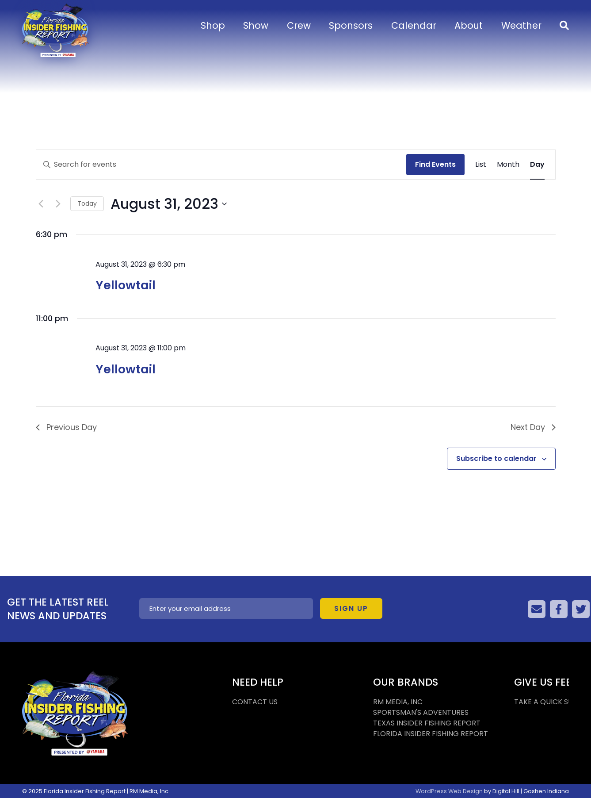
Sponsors (351, 25)
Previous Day (66, 427)
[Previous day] (41, 204)
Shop (213, 25)
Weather (521, 25)
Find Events (435, 164)
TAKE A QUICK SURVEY (552, 702)
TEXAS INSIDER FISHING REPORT (426, 723)
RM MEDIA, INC (398, 702)
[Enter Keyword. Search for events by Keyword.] (221, 164)
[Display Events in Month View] (508, 164)
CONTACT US (255, 702)
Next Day (533, 427)
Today (87, 203)
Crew (299, 25)
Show (255, 25)
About (468, 25)
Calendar (413, 25)
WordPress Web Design (449, 791)
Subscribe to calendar (496, 458)
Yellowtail (125, 285)
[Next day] (58, 204)
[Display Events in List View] (480, 164)
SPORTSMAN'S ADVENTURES (421, 712)
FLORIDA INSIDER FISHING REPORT (430, 734)
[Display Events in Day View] (537, 164)
